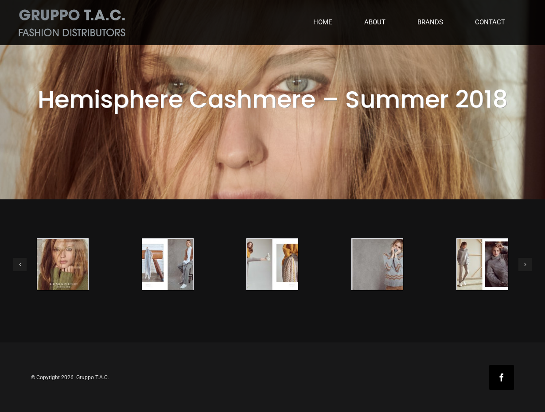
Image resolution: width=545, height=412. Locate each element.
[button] (20, 264)
